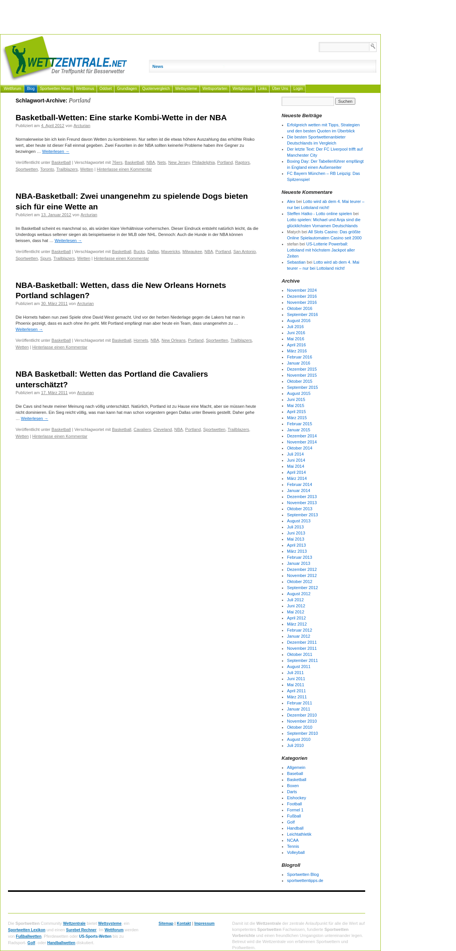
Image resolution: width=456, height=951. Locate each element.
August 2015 (298, 393)
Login (297, 88)
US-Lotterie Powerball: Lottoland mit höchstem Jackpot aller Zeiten (321, 250)
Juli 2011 (295, 672)
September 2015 (302, 387)
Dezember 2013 (302, 496)
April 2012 (296, 618)
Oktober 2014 (299, 448)
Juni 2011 (296, 678)
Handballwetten (61, 943)
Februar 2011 (299, 703)
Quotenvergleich (156, 88)
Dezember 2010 (302, 715)
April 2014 (296, 472)
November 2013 (302, 502)
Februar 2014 (299, 484)
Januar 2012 (298, 636)
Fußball (294, 816)
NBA (150, 162)
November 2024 (302, 290)
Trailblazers (67, 169)
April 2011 (296, 690)
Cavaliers (142, 429)
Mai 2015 (295, 405)
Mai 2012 (295, 612)
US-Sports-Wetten (95, 936)
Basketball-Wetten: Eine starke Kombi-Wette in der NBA (121, 117)
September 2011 (302, 660)
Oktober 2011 (299, 654)
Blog (31, 88)
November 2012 (302, 575)
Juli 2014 (295, 454)
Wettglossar (243, 88)
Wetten (86, 169)
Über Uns (280, 88)
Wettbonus (85, 88)
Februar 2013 (299, 557)
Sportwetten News (55, 88)
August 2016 (298, 320)
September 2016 (302, 314)
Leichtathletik (299, 834)
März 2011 (297, 697)
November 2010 (302, 721)
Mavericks (170, 251)
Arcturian (82, 125)
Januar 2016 (298, 363)
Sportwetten (27, 169)
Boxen (293, 785)
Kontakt (184, 923)
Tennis (293, 846)
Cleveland (163, 429)
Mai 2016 (295, 338)
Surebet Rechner (81, 930)
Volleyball (295, 852)
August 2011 (298, 666)
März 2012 (297, 624)
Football (294, 804)
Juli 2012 (295, 599)
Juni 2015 (296, 399)
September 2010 (302, 733)
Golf (290, 822)
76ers (117, 162)
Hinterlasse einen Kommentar (124, 169)
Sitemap (165, 923)
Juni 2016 (296, 332)
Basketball (61, 162)
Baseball (295, 773)
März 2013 (297, 551)
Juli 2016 (295, 326)
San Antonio (244, 251)
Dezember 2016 (302, 296)
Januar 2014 (298, 490)
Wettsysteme (186, 88)
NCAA (293, 840)
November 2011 (302, 648)
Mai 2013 (295, 539)
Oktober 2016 (299, 308)
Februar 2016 (299, 357)
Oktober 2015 (299, 381)
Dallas (153, 251)
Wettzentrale (74, 923)
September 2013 (302, 514)
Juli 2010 (295, 745)
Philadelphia (203, 162)
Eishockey (296, 797)
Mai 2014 (295, 466)
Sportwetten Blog (303, 874)
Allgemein (296, 767)
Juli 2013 (295, 527)
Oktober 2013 (299, 508)
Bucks (139, 251)
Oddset (106, 88)
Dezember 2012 (302, 569)
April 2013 (296, 545)
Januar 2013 (298, 563)
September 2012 (302, 587)
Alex (291, 201)
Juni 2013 (296, 533)
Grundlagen (127, 88)
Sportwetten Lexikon (26, 930)
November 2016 (302, 302)
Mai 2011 (295, 684)
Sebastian (296, 262)
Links (262, 88)
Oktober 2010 (299, 727)
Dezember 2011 (302, 642)
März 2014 (297, 478)
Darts (292, 791)
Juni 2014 (296, 460)
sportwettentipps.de (305, 880)
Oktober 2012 (299, 581)
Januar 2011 (298, 709)
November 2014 (302, 442)
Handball (295, 828)
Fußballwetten (28, 936)
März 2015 (297, 417)
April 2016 (296, 345)
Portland (225, 162)
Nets (161, 162)
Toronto (47, 169)
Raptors (242, 162)
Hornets (141, 340)
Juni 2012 (296, 606)
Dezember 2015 (302, 369)
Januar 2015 (298, 430)
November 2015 (302, 375)
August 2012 (298, 593)
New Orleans (174, 340)
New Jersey (179, 162)
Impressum (204, 923)
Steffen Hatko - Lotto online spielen (319, 213)
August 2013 (298, 521)
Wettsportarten (215, 88)
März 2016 (297, 351)
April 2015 (296, 411)
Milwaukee (192, 251)
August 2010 (298, 739)
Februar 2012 (299, 630)
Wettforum (12, 88)
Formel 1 (295, 810)
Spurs (45, 258)
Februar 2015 (299, 423)
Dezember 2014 (302, 436)
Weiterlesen (56, 151)
